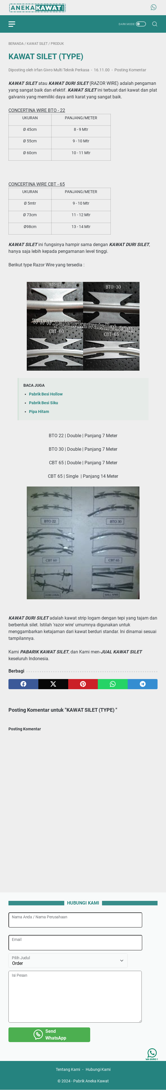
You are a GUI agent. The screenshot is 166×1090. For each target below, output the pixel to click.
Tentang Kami (68, 1069)
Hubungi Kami (98, 1069)
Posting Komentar (130, 70)
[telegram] (143, 684)
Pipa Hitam (39, 411)
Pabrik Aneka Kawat (91, 1081)
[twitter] (53, 684)
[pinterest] (83, 684)
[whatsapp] (113, 684)
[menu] (15, 24)
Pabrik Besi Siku (43, 403)
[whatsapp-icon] (154, 8)
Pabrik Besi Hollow (46, 394)
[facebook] (23, 684)
